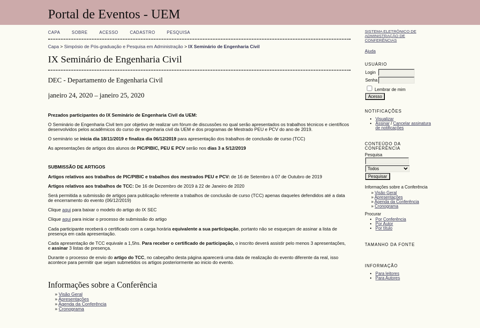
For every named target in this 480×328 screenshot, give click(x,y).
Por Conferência (390, 219)
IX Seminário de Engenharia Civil (224, 46)
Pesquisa (178, 32)
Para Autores (387, 278)
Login (370, 72)
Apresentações (389, 197)
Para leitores (387, 273)
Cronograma (386, 206)
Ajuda (370, 51)
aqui (66, 209)
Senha (371, 80)
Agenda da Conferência (397, 201)
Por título (384, 228)
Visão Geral (386, 193)
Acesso (108, 32)
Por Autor (384, 224)
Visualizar (384, 119)
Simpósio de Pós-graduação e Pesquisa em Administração (123, 46)
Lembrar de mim (390, 89)
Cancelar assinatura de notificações (403, 125)
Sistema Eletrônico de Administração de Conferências (390, 35)
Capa (54, 32)
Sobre (80, 32)
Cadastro (142, 32)
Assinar (382, 123)
